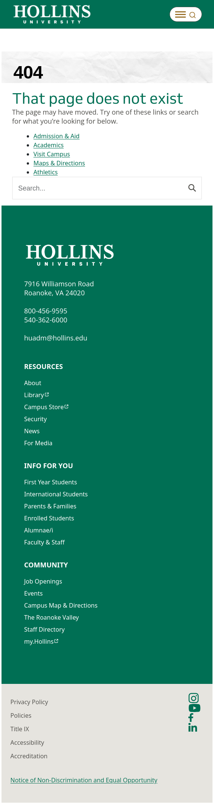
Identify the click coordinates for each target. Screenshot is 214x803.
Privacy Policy (29, 702)
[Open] (186, 14)
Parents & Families (50, 506)
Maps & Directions (59, 163)
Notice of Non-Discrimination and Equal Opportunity (84, 780)
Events (33, 594)
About (32, 383)
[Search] (192, 187)
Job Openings (43, 582)
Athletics (46, 172)
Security (35, 419)
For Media (38, 443)
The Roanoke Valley (51, 618)
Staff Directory (44, 630)
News (32, 431)
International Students (56, 494)
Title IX (20, 729)
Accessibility (27, 743)
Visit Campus (52, 154)
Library (34, 395)
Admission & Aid (56, 136)
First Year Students (50, 482)
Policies (21, 716)
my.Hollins (39, 642)
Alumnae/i (38, 530)
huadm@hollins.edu (55, 338)
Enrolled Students (49, 518)
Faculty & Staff (44, 542)
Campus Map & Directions (61, 606)
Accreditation (29, 756)
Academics (49, 145)
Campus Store (44, 407)
